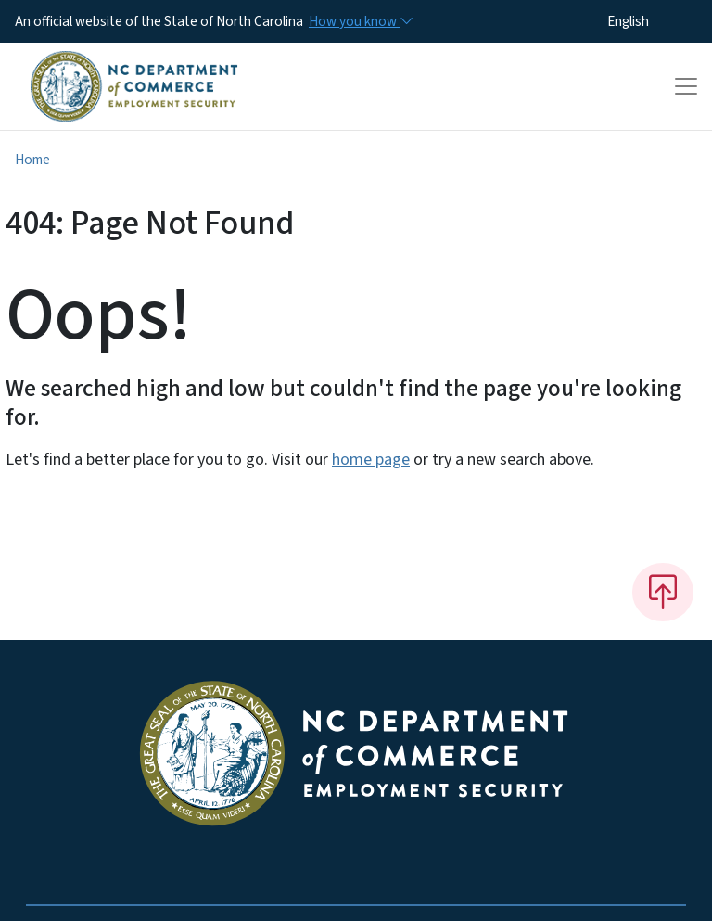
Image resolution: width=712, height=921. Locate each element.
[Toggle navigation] (686, 86)
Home (32, 159)
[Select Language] (656, 21)
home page (371, 459)
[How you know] (359, 21)
